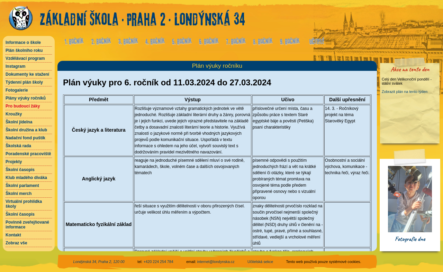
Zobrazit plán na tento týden (404, 92)
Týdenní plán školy (24, 82)
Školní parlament (22, 185)
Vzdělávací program (25, 58)
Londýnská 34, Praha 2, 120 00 (99, 262)
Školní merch (18, 193)
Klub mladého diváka (26, 177)
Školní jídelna (19, 122)
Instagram (15, 66)
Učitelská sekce (260, 262)
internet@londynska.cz (216, 262)
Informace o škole (23, 42)
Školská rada (18, 145)
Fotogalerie (17, 90)
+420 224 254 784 (158, 262)
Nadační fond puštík (25, 137)
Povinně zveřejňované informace (27, 224)
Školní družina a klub (26, 130)
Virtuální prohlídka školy (24, 204)
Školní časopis (20, 169)
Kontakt (13, 235)
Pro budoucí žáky (23, 106)
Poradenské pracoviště (28, 153)
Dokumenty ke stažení (27, 74)
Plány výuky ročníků (26, 98)
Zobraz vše (16, 243)
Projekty (14, 161)
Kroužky (14, 114)
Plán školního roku (24, 50)
